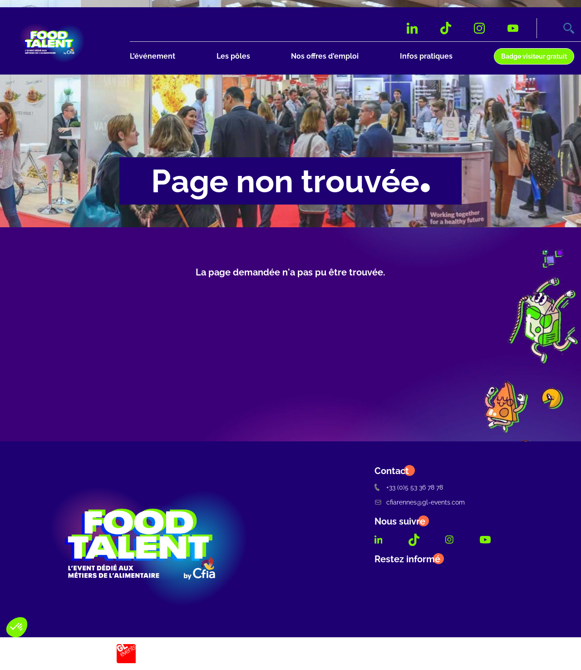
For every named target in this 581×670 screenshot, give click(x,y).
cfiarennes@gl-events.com (419, 502)
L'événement (152, 56)
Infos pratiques (426, 56)
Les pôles (233, 56)
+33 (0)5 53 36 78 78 (408, 487)
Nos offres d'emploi (325, 56)
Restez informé (407, 559)
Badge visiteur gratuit (534, 56)
